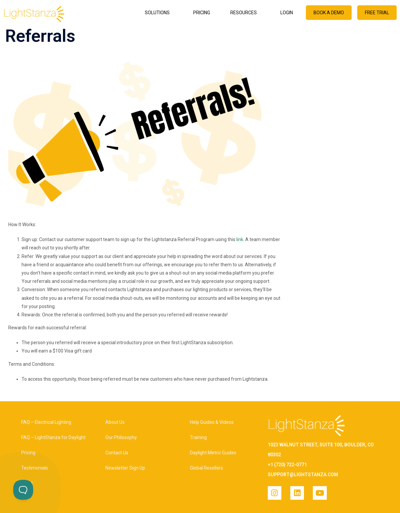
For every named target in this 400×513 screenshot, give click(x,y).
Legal (26, 483)
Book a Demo (329, 12)
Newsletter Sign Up (125, 468)
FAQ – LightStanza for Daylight (53, 437)
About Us (115, 422)
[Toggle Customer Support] (23, 490)
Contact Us (116, 452)
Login (286, 12)
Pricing (201, 12)
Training (198, 437)
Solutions (159, 12)
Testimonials (34, 468)
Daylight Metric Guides (213, 452)
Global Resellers (206, 468)
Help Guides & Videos (212, 422)
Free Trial (377, 12)
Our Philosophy (121, 437)
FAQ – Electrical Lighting (46, 422)
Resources (245, 12)
